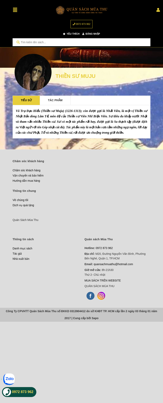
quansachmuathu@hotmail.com (113, 264)
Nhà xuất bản (21, 258)
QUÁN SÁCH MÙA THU (99, 286)
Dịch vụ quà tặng (23, 205)
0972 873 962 (81, 24)
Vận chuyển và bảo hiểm (28, 175)
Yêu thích (71, 33)
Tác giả (17, 253)
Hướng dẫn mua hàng (26, 180)
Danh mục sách (22, 248)
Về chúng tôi (20, 200)
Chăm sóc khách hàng (26, 170)
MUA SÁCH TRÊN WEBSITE (102, 280)
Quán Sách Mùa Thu (25, 220)
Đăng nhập (91, 33)
